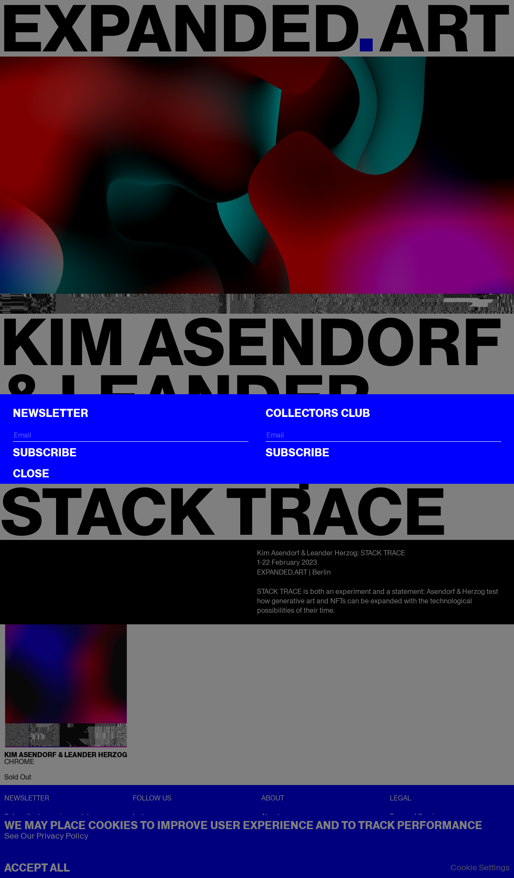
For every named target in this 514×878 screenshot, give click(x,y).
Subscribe (45, 452)
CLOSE (31, 473)
